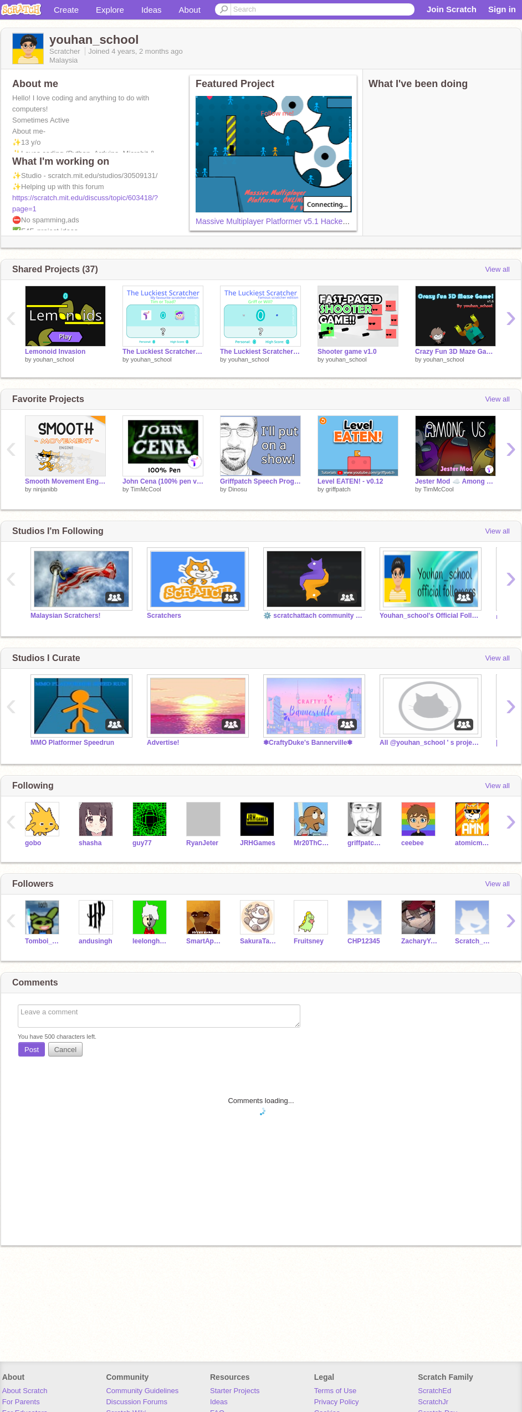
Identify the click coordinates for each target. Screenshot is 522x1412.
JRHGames (257, 843)
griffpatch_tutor (366, 843)
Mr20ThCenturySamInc (312, 843)
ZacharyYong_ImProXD (419, 941)
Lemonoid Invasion (55, 351)
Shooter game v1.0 (347, 351)
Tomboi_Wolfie (43, 941)
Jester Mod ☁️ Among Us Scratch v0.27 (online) (455, 481)
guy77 (142, 843)
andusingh (95, 941)
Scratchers (164, 615)
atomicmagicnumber (473, 843)
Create (66, 9)
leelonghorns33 (151, 941)
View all (497, 269)
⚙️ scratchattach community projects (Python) (313, 615)
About (190, 9)
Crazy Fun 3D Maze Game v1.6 (455, 351)
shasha (90, 843)
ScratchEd (434, 1390)
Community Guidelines (142, 1390)
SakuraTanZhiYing (258, 941)
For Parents (21, 1402)
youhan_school (53, 359)
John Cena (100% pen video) (162, 481)
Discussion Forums (136, 1402)
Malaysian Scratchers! (65, 615)
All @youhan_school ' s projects (429, 742)
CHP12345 (363, 941)
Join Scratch (452, 9)
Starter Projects (235, 1390)
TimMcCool (145, 489)
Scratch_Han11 (473, 941)
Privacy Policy (336, 1402)
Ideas (151, 9)
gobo (33, 843)
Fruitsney (309, 941)
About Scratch (25, 1390)
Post (31, 1049)
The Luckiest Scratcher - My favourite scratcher (162, 351)
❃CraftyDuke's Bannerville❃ (307, 742)
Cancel (65, 1049)
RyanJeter (202, 843)
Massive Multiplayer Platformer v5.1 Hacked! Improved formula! (305, 221)
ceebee (412, 843)
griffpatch (338, 489)
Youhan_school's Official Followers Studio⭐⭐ (429, 615)
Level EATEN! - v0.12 (350, 481)
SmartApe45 (204, 941)
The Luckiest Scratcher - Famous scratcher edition (260, 351)
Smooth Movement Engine (65, 481)
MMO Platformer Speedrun (72, 742)
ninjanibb (45, 489)
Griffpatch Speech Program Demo (260, 481)
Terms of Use (335, 1390)
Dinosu (237, 489)
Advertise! (163, 742)
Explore (110, 9)
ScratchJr (433, 1402)
